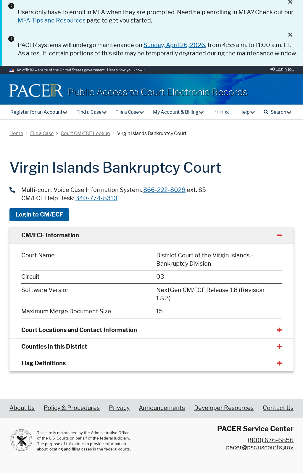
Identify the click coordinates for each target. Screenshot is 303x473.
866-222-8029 (164, 189)
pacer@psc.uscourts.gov (260, 447)
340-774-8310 (96, 198)
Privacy (119, 407)
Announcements (162, 407)
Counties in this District (54, 346)
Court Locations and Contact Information (79, 329)
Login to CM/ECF (39, 214)
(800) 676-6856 (271, 440)
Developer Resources (224, 407)
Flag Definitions (43, 363)
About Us (22, 407)
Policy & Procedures (72, 407)
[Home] (36, 90)
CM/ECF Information (50, 235)
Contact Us (278, 407)
